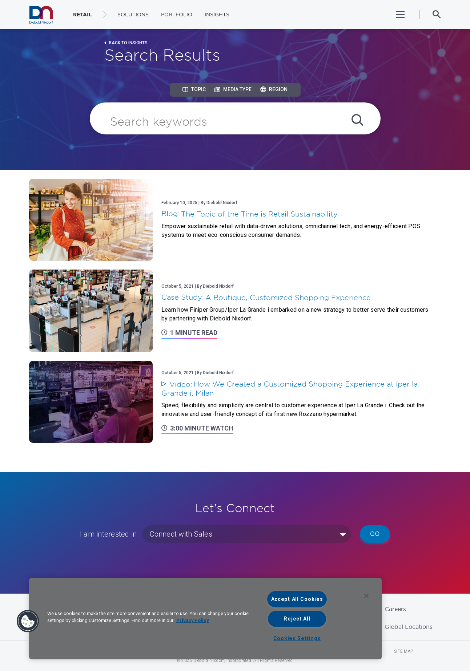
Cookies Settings (297, 638)
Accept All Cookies (297, 599)
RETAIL (82, 14)
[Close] (366, 596)
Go (375, 534)
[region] (205, 618)
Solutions (133, 14)
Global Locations (409, 626)
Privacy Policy (192, 620)
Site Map (403, 651)
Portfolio (176, 14)
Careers (395, 609)
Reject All (297, 619)
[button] (28, 621)
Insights (217, 14)
